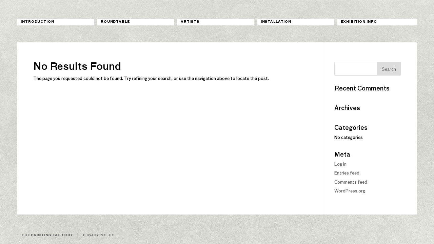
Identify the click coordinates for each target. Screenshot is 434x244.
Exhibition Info (359, 21)
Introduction (37, 21)
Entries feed (346, 173)
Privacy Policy (98, 235)
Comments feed (350, 183)
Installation (276, 21)
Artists (190, 21)
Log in (340, 165)
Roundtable (115, 21)
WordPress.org (349, 191)
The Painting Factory (47, 235)
